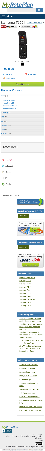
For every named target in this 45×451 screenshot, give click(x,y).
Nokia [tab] (4, 129)
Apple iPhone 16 (8, 103)
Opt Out (39, 444)
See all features (22, 84)
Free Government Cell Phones (30, 407)
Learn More (23, 216)
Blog (28, 434)
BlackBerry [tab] (6, 113)
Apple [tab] (4, 96)
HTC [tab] (4, 117)
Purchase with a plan (34, 23)
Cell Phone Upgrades (27, 393)
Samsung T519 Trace (27, 299)
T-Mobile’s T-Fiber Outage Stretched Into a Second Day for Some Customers (31, 334)
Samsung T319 (25, 293)
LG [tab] (4, 121)
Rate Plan (17, 4)
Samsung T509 (25, 296)
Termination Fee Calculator (29, 389)
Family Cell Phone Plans (28, 376)
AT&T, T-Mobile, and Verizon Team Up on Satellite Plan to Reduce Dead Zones (30, 348)
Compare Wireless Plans (28, 365)
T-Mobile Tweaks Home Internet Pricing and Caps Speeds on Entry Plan (31, 326)
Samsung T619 (25, 302)
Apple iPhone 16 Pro (9, 109)
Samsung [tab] (6, 134)
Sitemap (40, 440)
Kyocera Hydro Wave (27, 278)
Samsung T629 (25, 306)
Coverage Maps (25, 379)
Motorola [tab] (6, 125)
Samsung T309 (25, 284)
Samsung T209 (25, 290)
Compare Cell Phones (27, 368)
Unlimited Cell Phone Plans (29, 397)
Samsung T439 (25, 287)
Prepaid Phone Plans (27, 372)
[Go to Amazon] (10, 26)
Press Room (37, 434)
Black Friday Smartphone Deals (30, 410)
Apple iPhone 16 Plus (10, 106)
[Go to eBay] (29, 26)
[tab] (22, 103)
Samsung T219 (25, 281)
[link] (22, 160)
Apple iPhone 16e (9, 100)
